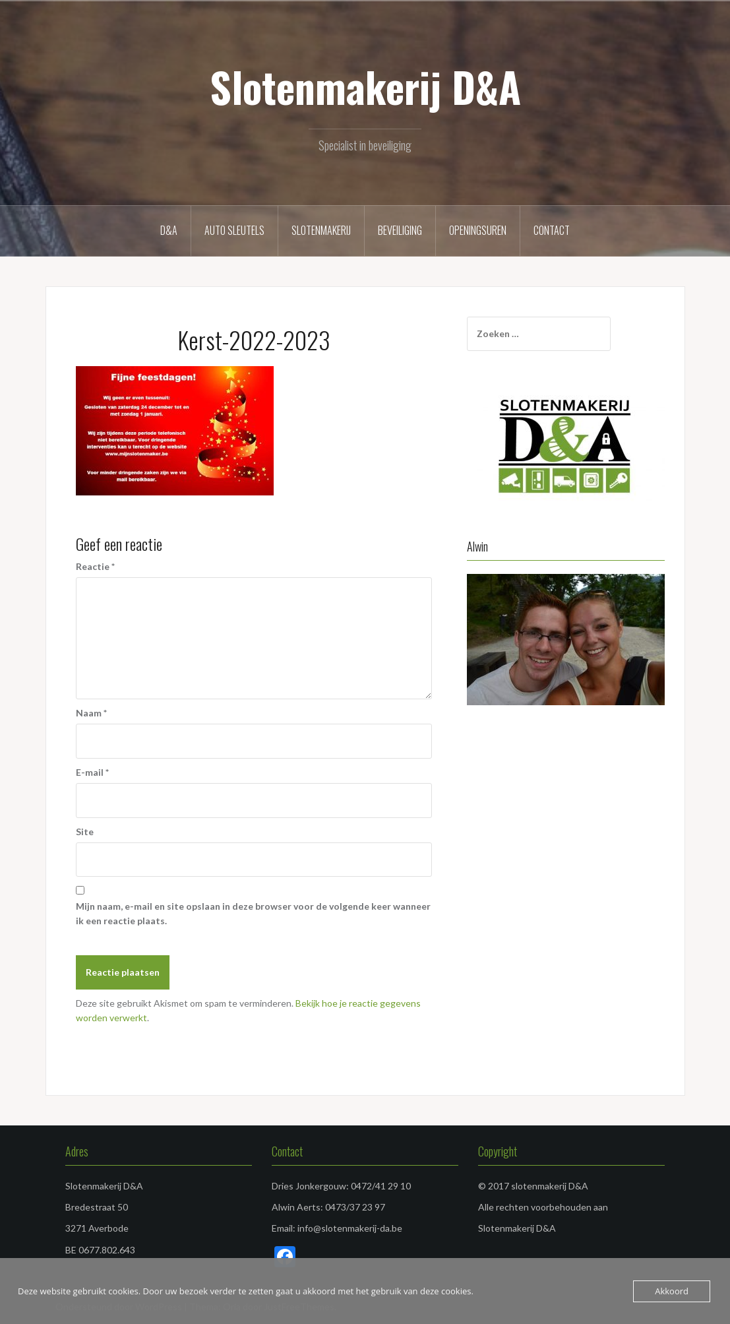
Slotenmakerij (321, 230)
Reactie (95, 566)
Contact (551, 230)
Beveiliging (400, 230)
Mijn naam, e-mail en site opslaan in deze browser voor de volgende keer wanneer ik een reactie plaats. (253, 913)
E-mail (92, 772)
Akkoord (671, 1291)
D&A (168, 230)
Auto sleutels (234, 230)
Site (85, 831)
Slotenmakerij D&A (365, 86)
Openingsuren (477, 230)
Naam (91, 712)
